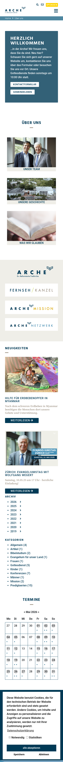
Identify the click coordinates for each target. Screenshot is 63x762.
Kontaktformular (24, 84)
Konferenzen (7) (20, 573)
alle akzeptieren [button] (31, 748)
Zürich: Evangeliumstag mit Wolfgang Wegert (27, 474)
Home (8, 18)
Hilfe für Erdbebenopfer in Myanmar (26, 400)
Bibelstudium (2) (20, 553)
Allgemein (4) (18, 545)
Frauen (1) (16, 561)
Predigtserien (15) (21, 585)
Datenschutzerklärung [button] (20, 730)
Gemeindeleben (22, 92)
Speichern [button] (19, 754)
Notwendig (16, 737)
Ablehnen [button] (44, 754)
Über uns (19, 18)
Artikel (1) (16, 549)
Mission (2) (17, 581)
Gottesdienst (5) (20, 565)
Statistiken (34, 737)
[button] (37, 630)
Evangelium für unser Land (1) (28, 557)
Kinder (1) (16, 569)
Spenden (52, 5)
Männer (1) (17, 577)
